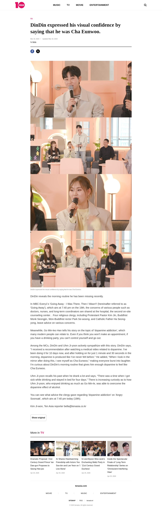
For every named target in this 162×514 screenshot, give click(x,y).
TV (68, 5)
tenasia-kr (90, 500)
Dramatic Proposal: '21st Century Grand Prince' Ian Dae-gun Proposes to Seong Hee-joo (42, 464)
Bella (34, 42)
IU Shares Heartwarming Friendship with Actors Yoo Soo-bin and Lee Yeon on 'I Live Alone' (68, 464)
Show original (38, 418)
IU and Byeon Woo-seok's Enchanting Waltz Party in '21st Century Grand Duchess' (93, 464)
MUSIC (56, 5)
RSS (81, 500)
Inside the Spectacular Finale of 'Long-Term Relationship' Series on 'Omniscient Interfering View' (117, 465)
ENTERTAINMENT (99, 5)
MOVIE (79, 5)
